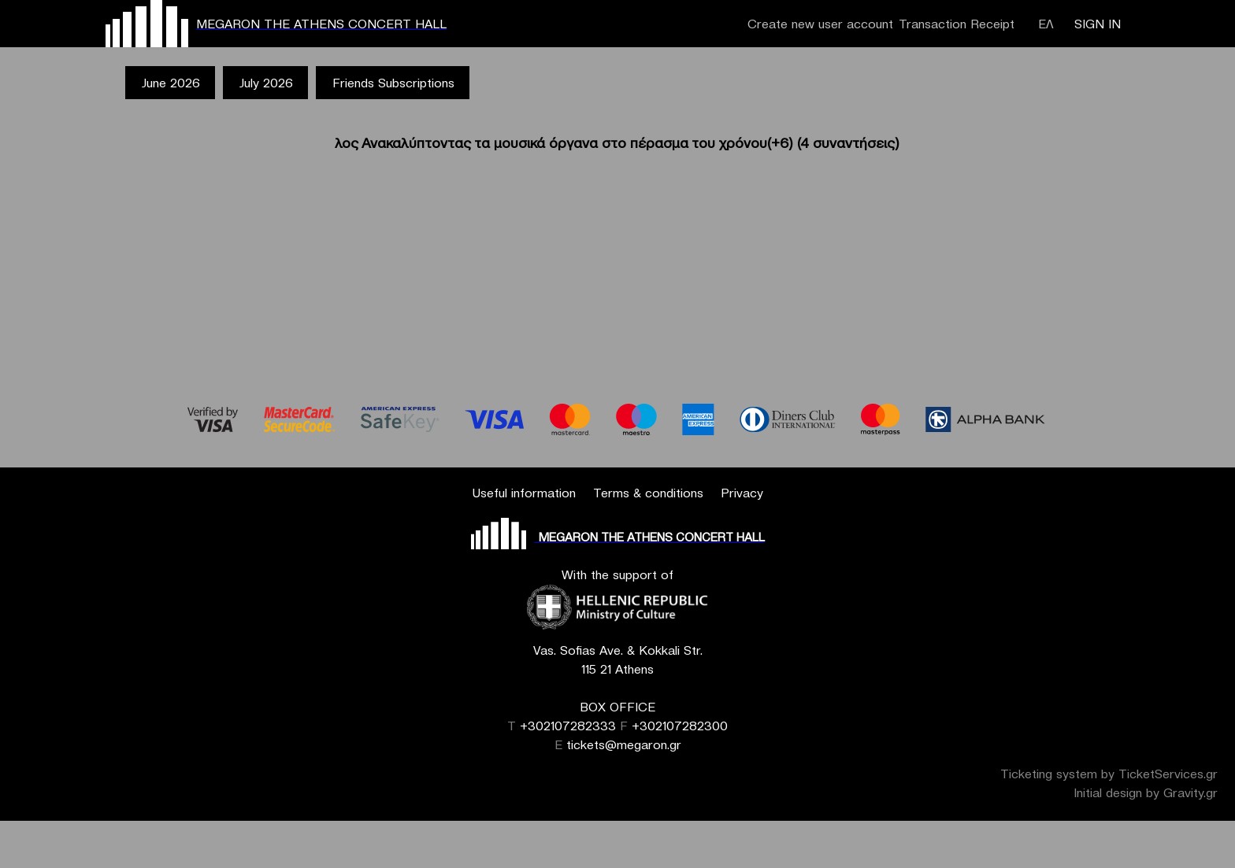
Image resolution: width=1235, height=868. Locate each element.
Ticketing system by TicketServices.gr (1109, 773)
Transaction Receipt (956, 23)
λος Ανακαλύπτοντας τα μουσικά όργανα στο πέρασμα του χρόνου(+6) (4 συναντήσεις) (617, 143)
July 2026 (266, 82)
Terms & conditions (648, 492)
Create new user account (820, 23)
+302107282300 (680, 725)
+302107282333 (568, 725)
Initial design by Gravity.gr (1146, 792)
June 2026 (171, 82)
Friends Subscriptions (393, 82)
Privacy (742, 492)
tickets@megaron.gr (623, 744)
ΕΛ (1046, 23)
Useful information (524, 492)
